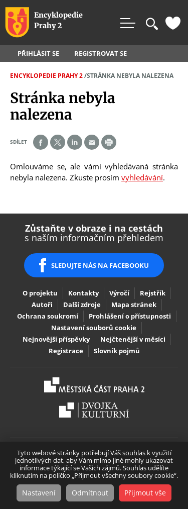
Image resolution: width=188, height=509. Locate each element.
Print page (108, 142)
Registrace (66, 350)
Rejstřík (152, 292)
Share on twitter (57, 142)
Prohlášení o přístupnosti (130, 316)
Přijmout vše (145, 492)
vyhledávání (142, 177)
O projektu (40, 292)
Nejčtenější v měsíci (132, 339)
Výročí (119, 292)
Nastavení (39, 492)
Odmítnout (90, 492)
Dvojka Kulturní (94, 410)
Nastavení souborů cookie (93, 327)
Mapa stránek (133, 304)
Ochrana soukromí (47, 316)
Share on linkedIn (74, 142)
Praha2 (94, 384)
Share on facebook (40, 142)
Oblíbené (172, 23)
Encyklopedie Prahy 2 (46, 75)
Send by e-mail (91, 142)
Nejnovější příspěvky (56, 339)
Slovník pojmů (117, 350)
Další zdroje (82, 304)
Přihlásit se (38, 53)
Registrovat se (100, 53)
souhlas (133, 452)
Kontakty (83, 292)
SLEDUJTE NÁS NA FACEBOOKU (100, 265)
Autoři (42, 304)
